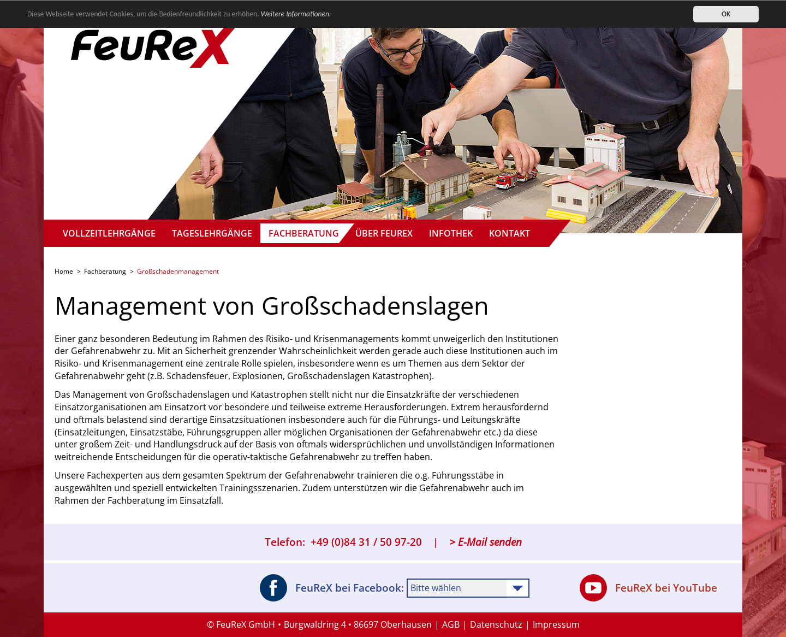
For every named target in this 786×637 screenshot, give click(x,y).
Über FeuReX (384, 233)
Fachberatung (304, 233)
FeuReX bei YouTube (648, 587)
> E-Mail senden (485, 542)
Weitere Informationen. (296, 14)
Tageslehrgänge (212, 233)
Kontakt (509, 233)
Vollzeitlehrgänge (109, 233)
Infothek (451, 233)
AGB (451, 624)
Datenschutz (496, 624)
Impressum (556, 624)
